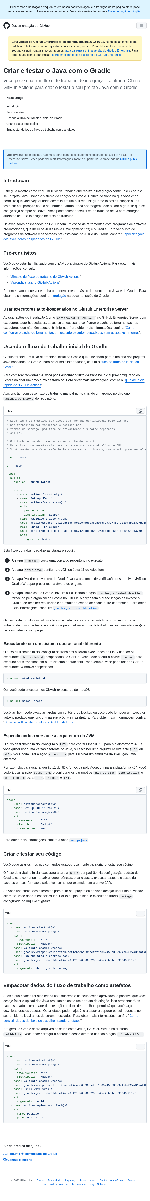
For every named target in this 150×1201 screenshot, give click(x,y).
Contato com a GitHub (112, 1180)
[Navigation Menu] (141, 25)
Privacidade (54, 1180)
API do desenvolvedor (56, 1184)
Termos (41, 1180)
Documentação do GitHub (31, 26)
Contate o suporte (17, 1159)
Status (83, 1180)
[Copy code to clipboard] (140, 411)
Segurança (70, 1180)
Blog (91, 1184)
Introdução (58, 296)
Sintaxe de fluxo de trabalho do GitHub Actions (45, 276)
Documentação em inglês (124, 11)
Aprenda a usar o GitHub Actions (35, 282)
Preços (131, 1180)
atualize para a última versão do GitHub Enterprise (97, 50)
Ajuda (93, 1180)
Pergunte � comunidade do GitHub (30, 1153)
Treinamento (79, 1184)
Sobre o (101, 1184)
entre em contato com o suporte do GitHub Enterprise (86, 54)
